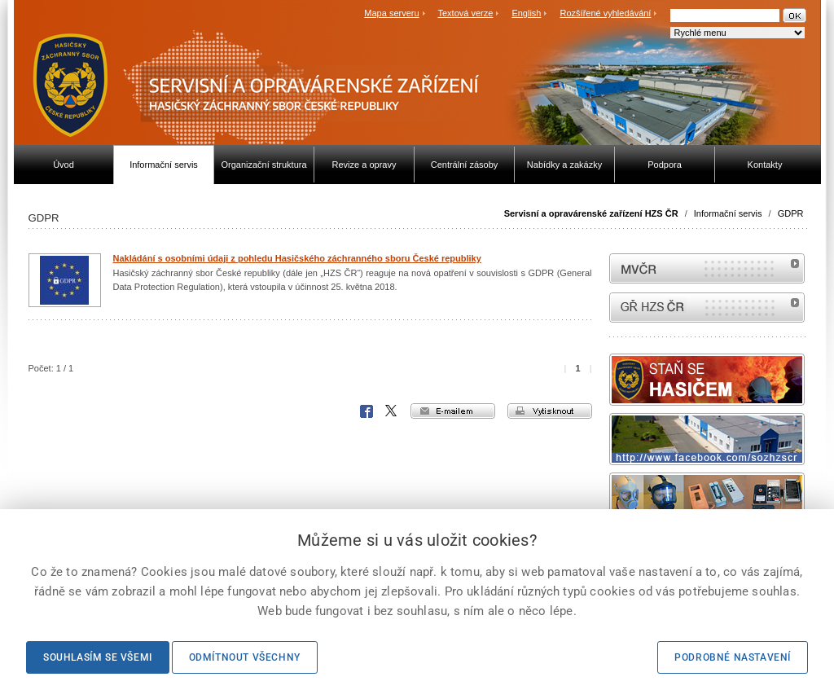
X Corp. (391, 411)
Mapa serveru (391, 13)
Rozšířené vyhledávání (606, 13)
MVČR (707, 268)
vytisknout (549, 411)
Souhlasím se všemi (97, 657)
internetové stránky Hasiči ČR (707, 307)
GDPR (791, 213)
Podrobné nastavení (732, 657)
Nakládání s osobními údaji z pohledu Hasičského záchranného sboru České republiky (297, 258)
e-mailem (452, 411)
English (526, 13)
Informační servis (728, 213)
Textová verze (465, 13)
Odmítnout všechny (245, 657)
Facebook (366, 411)
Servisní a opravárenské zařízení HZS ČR (591, 213)
